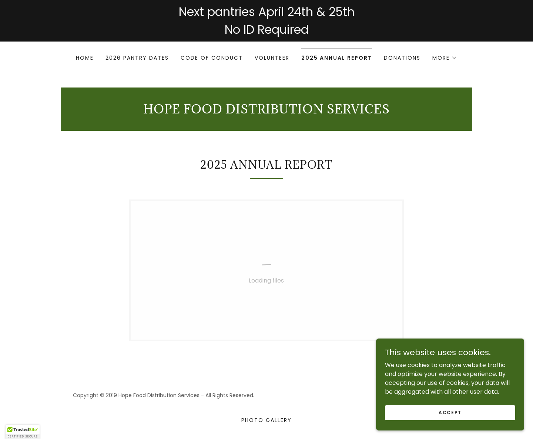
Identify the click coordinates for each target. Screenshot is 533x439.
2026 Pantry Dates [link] (137, 58)
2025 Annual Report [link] (336, 58)
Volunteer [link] (272, 58)
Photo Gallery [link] (266, 420)
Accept (450, 412)
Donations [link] (402, 58)
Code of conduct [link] (212, 58)
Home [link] (85, 58)
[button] (444, 57)
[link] (266, 111)
